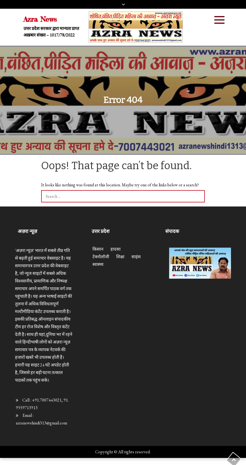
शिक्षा (120, 257)
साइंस (136, 257)
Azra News (40, 19)
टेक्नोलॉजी (100, 257)
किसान (97, 249)
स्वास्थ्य (97, 264)
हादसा (115, 249)
